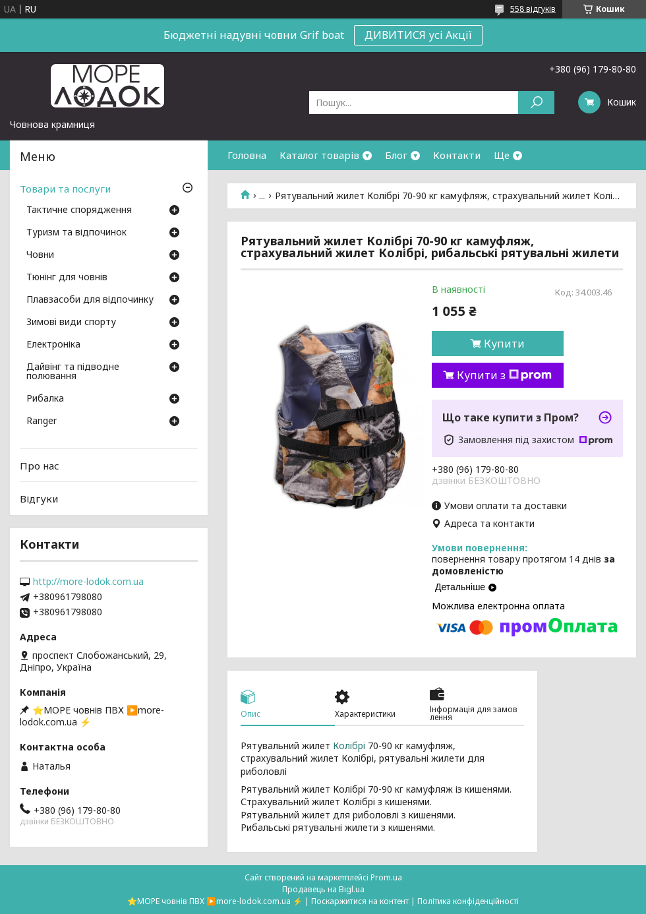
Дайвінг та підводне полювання (72, 372)
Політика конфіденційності (468, 901)
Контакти (457, 155)
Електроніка (53, 345)
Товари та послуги (65, 188)
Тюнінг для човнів (66, 277)
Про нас (39, 465)
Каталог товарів (319, 155)
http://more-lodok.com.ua (88, 582)
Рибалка (45, 399)
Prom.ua (386, 877)
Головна (246, 155)
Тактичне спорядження (79, 210)
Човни (40, 255)
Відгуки (39, 498)
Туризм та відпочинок (76, 233)
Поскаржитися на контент (360, 901)
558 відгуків (533, 9)
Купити (504, 343)
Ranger (41, 421)
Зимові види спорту (71, 322)
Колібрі (349, 745)
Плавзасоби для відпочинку (90, 300)
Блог (396, 155)
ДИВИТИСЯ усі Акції (418, 35)
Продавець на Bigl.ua (323, 889)
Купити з (504, 375)
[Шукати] (536, 102)
